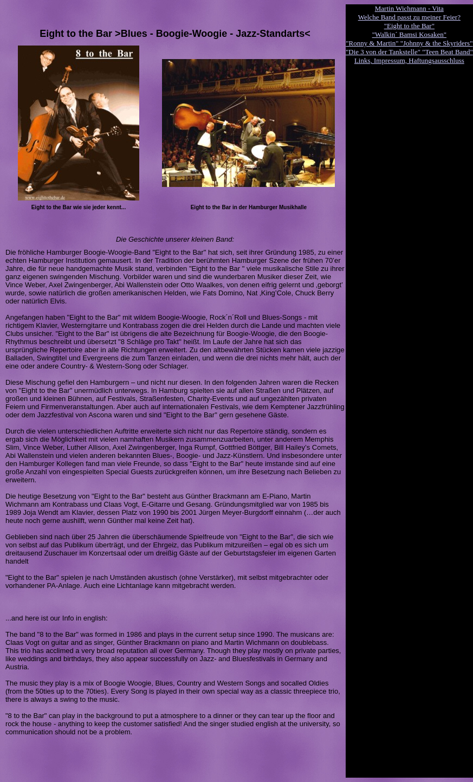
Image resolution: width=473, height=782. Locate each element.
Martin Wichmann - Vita (409, 8)
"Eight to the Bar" (409, 26)
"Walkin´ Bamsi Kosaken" (409, 34)
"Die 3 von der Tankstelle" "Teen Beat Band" (409, 52)
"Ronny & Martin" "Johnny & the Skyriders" (409, 43)
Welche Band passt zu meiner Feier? (409, 17)
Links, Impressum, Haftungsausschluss (409, 60)
